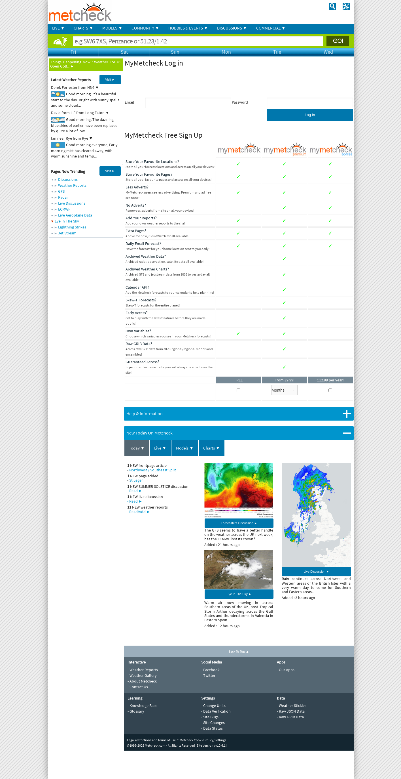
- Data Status (212, 728)
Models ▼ (185, 448)
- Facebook (210, 669)
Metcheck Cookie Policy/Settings (203, 740)
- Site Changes (213, 722)
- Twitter (208, 675)
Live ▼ (160, 448)
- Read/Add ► (138, 511)
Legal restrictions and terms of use (151, 740)
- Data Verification (216, 711)
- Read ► (135, 490)
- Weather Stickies (291, 705)
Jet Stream (67, 233)
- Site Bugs (209, 716)
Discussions (68, 179)
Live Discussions (71, 203)
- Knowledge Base (142, 705)
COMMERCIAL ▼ (271, 28)
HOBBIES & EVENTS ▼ (188, 28)
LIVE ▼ (58, 28)
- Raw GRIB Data (290, 716)
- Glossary (136, 711)
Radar (63, 197)
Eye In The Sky (67, 221)
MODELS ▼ (112, 28)
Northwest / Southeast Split (152, 470)
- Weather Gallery (142, 675)
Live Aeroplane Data (75, 215)
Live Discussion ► (316, 571)
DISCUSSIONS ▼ (232, 28)
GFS (61, 191)
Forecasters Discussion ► (239, 523)
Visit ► (110, 79)
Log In (310, 115)
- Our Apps (285, 669)
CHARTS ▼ (83, 28)
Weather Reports (72, 185)
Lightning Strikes (72, 227)
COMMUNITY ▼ (145, 28)
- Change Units (213, 705)
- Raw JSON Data (291, 711)
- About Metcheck (142, 681)
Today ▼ (137, 448)
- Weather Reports (143, 669)
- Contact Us (138, 686)
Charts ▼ (211, 448)
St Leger (136, 480)
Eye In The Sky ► (238, 594)
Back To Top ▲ (238, 651)
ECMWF (64, 209)
